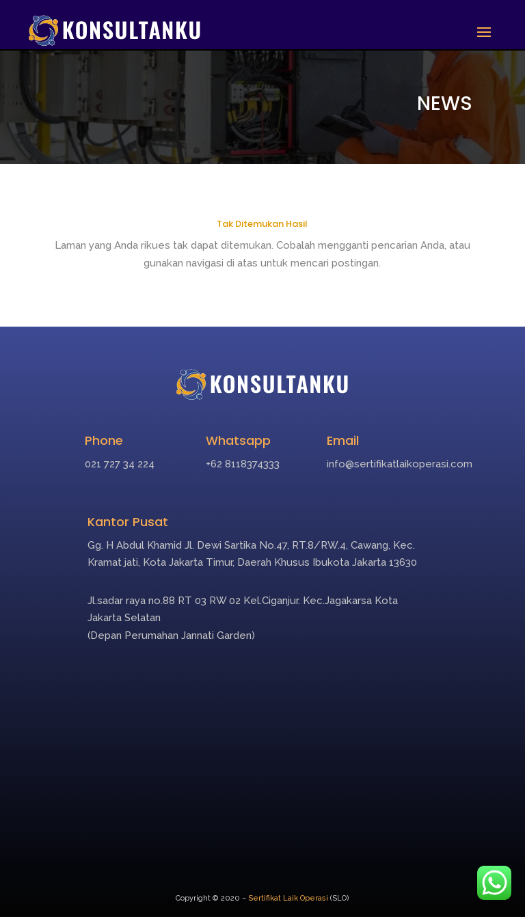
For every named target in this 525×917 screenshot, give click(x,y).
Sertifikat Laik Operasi (288, 898)
